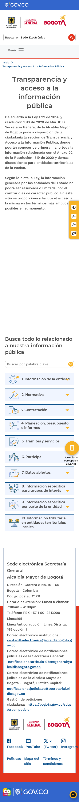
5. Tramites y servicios (40, 441)
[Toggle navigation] (16, 50)
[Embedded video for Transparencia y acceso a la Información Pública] (39, 272)
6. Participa (32, 457)
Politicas (14, 759)
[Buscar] (39, 37)
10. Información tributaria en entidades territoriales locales (43, 522)
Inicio (6, 62)
